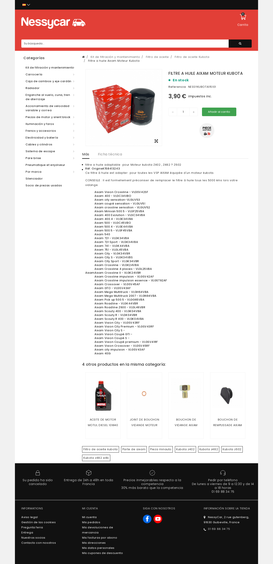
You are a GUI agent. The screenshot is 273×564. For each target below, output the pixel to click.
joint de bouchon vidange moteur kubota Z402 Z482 (144, 425)
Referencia (177, 87)
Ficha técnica (110, 154)
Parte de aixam (133, 449)
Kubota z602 (232, 449)
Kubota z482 (208, 449)
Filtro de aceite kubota (100, 449)
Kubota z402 (185, 449)
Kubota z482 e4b (96, 458)
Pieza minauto (160, 449)
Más (85, 154)
